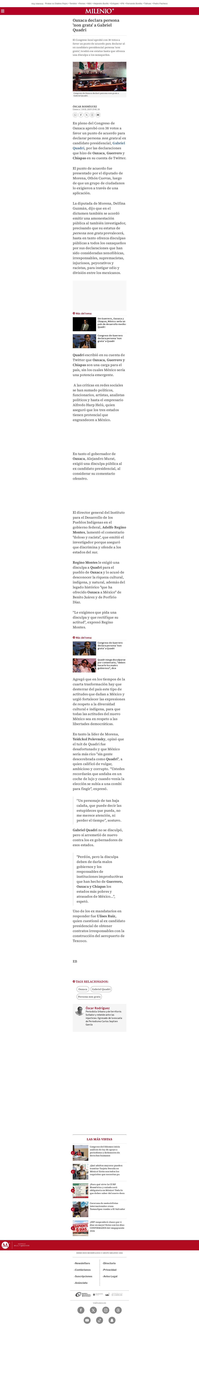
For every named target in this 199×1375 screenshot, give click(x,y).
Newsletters (82, 1263)
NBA (89, 3)
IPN (122, 3)
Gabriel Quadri (101, 989)
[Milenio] (99, 11)
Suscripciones (83, 1276)
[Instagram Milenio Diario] (105, 1310)
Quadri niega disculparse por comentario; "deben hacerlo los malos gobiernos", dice (112, 664)
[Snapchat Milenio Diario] (112, 1320)
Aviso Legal (110, 1276)
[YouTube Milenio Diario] (87, 1320)
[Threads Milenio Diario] (118, 1310)
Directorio (109, 1263)
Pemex (82, 3)
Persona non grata (89, 996)
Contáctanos (83, 1269)
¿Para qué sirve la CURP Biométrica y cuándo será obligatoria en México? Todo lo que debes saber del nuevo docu (107, 1189)
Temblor (73, 3)
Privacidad (109, 1269)
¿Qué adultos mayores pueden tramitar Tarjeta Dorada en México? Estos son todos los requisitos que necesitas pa (106, 1170)
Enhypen (115, 3)
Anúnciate (81, 1282)
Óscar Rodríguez (85, 106)
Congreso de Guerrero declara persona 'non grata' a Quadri (110, 338)
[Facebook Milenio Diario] (80, 1310)
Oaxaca (82, 989)
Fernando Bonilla (134, 3)
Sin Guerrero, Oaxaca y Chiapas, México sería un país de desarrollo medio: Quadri (112, 323)
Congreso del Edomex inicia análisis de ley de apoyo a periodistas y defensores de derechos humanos (105, 1151)
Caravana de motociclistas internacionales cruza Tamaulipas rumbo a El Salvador (107, 1206)
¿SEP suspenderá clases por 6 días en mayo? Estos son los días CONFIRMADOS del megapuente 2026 (107, 1226)
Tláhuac (147, 3)
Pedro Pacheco (160, 3)
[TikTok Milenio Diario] (99, 1320)
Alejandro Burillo (101, 3)
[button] (3, 12)
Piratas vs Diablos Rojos (56, 3)
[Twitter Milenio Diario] (93, 1310)
